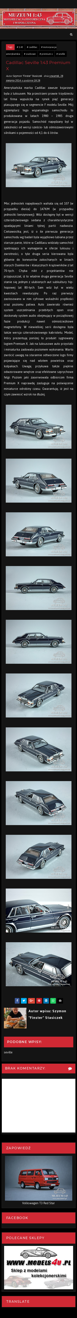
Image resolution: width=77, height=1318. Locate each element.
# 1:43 (20, 47)
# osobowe (30, 54)
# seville (60, 54)
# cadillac (32, 47)
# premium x (46, 54)
